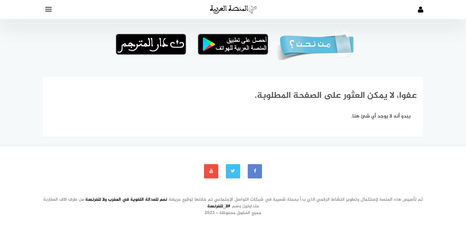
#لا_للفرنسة (219, 206)
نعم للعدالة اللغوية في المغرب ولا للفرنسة (126, 199)
